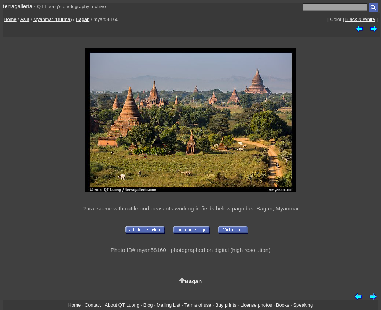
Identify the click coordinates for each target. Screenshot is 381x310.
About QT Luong (122, 305)
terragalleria (17, 6)
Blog (148, 305)
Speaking (303, 305)
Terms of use (197, 305)
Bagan (83, 19)
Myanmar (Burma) (52, 19)
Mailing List (168, 305)
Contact (93, 305)
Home (10, 19)
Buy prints (225, 305)
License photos (256, 305)
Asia (24, 19)
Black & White (360, 19)
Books (282, 305)
